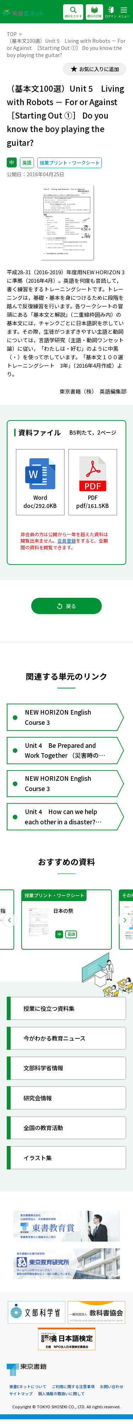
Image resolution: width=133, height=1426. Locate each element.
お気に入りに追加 (97, 69)
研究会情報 (39, 1104)
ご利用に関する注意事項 (73, 1393)
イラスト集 (39, 1164)
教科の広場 (94, 13)
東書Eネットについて (27, 1393)
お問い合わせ (111, 1393)
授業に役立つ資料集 (51, 1014)
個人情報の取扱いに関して (61, 1400)
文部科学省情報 (45, 1074)
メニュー (123, 13)
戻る (66, 607)
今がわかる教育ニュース (57, 1044)
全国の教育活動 (45, 1134)
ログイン (110, 13)
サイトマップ (21, 1400)
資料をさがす (73, 13)
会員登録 (66, 541)
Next (124, 926)
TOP (12, 34)
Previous (9, 926)
